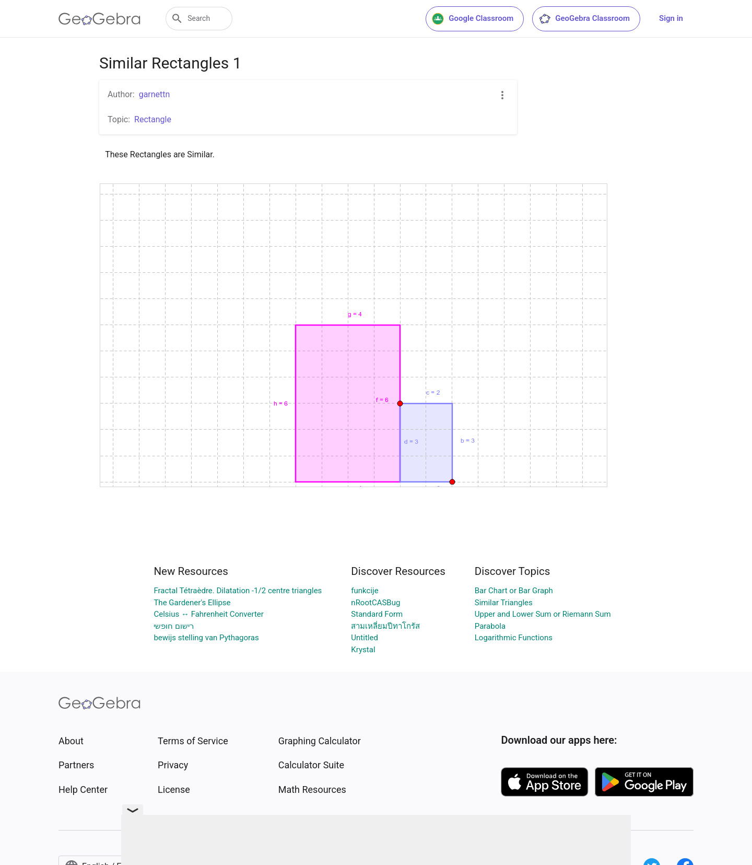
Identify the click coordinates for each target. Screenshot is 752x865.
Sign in (671, 18)
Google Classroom (472, 19)
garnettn (154, 94)
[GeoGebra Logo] (99, 19)
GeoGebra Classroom (584, 19)
